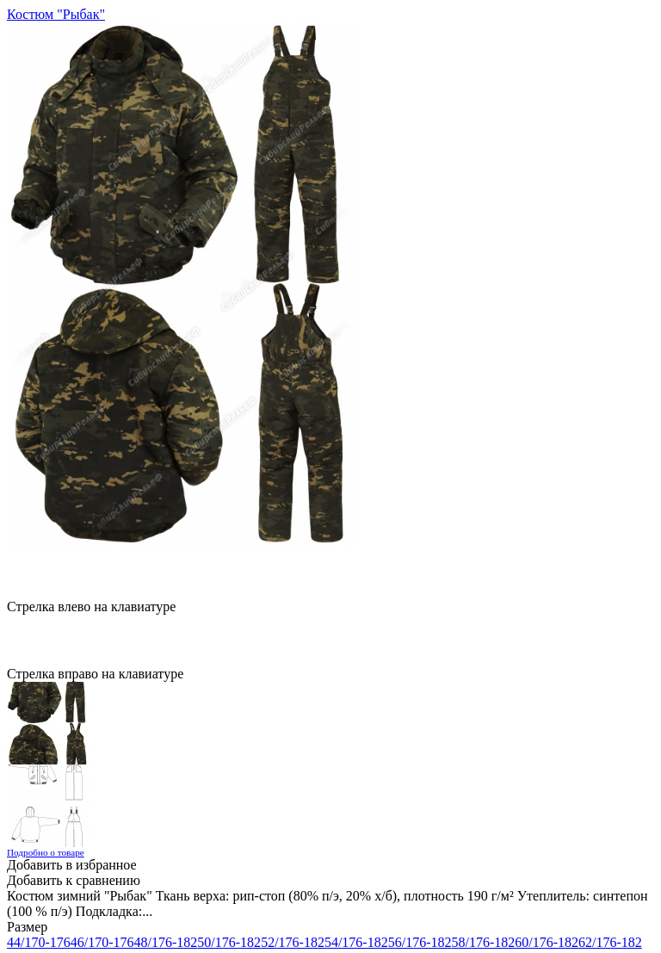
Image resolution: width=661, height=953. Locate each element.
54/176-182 (356, 942)
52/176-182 (292, 942)
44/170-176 (39, 942)
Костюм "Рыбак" (56, 14)
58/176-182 (483, 942)
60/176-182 (546, 942)
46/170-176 (102, 942)
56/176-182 (420, 942)
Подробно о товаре (45, 852)
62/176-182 (610, 942)
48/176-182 (166, 942)
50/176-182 (229, 942)
